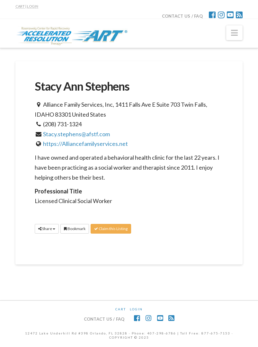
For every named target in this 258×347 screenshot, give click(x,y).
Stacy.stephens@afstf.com (76, 134)
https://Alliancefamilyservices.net (85, 143)
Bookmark (74, 228)
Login (136, 309)
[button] (234, 32)
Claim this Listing (111, 228)
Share (46, 228)
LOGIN (32, 6)
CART (20, 6)
